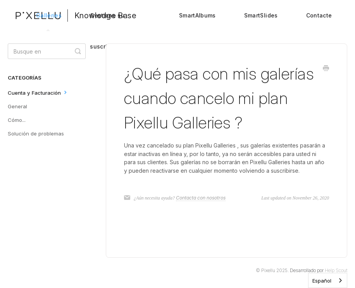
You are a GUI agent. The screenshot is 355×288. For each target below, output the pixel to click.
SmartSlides (261, 15)
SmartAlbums (197, 15)
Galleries (49, 21)
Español (321, 281)
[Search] (47, 51)
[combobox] (327, 280)
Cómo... (17, 120)
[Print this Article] (326, 68)
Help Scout (336, 270)
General (17, 106)
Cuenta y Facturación (38, 92)
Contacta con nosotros (201, 198)
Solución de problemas (36, 133)
